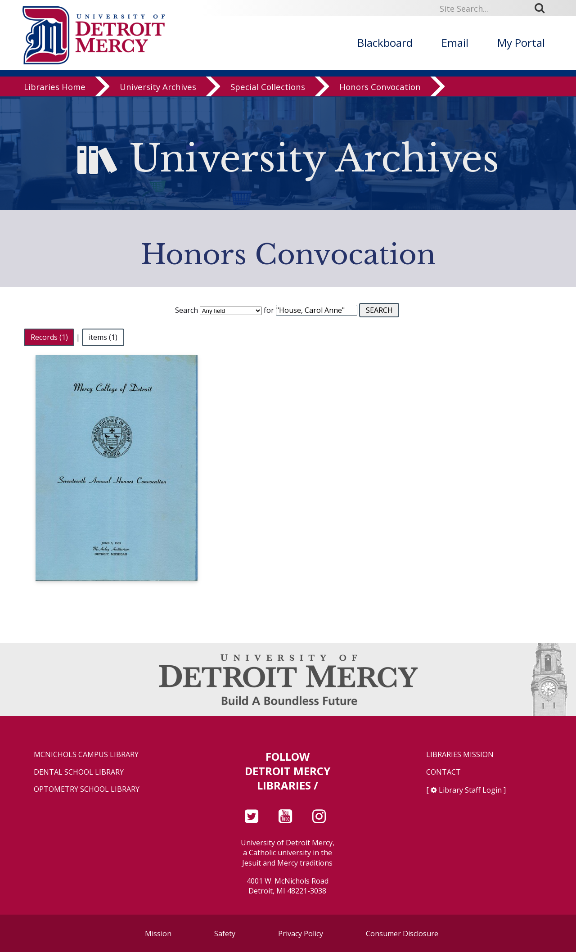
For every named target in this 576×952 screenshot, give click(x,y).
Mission (158, 933)
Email (454, 42)
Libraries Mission (460, 754)
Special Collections (267, 87)
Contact (443, 772)
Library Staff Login (470, 790)
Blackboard (385, 42)
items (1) (103, 337)
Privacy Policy (300, 933)
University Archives (158, 87)
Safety (224, 933)
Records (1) (49, 337)
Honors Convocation (380, 87)
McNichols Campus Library (86, 754)
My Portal (521, 42)
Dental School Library (79, 772)
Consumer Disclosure (402, 933)
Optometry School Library (87, 789)
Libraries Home (55, 87)
